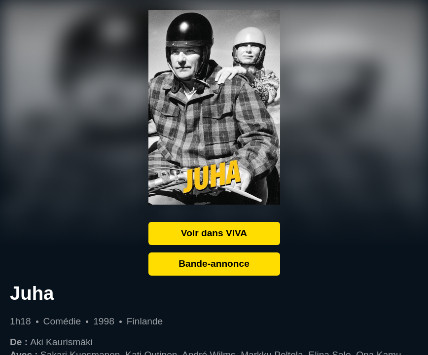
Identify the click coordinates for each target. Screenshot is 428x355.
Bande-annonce (214, 263)
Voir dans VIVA (214, 233)
